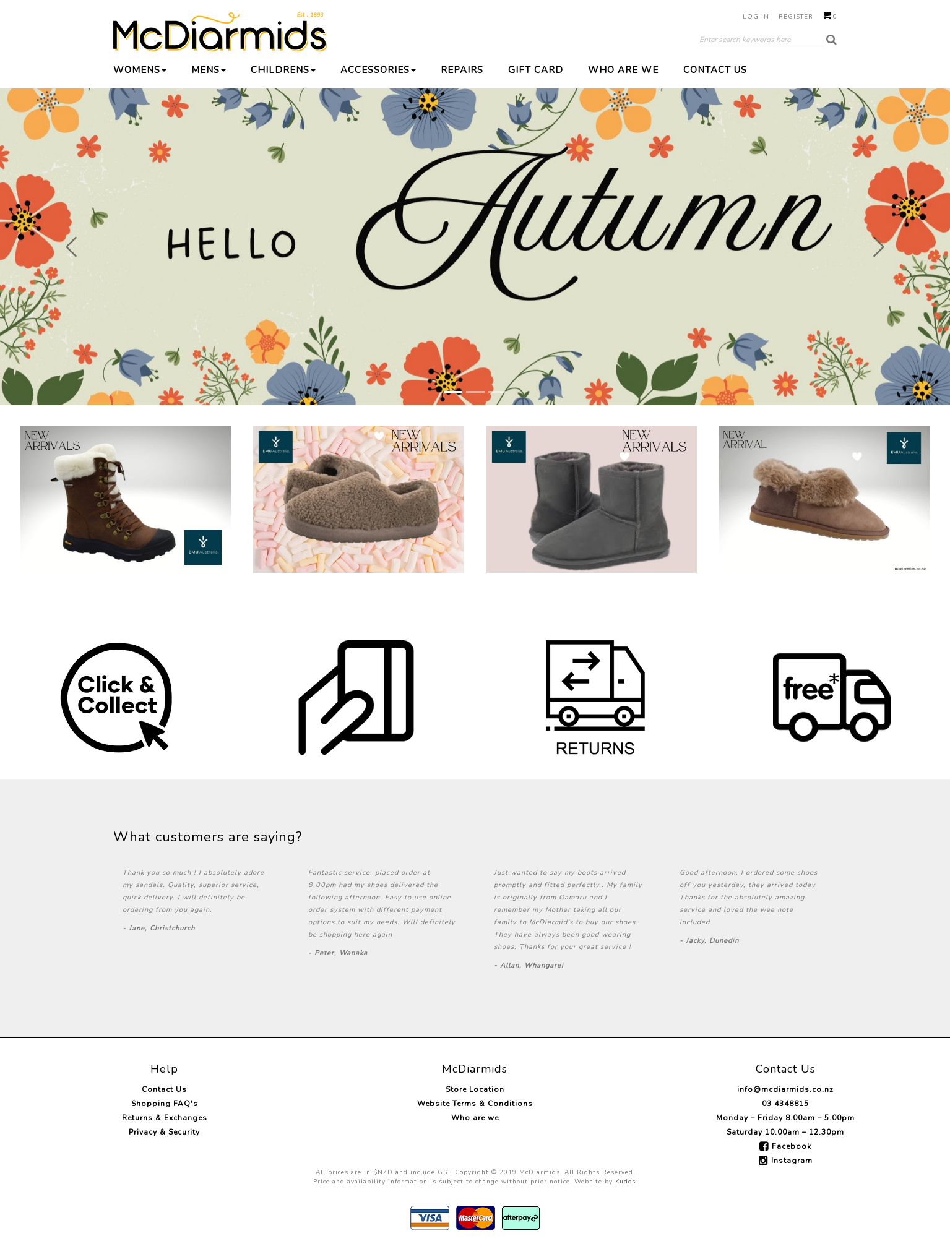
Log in (756, 16)
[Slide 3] (497, 392)
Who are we (623, 70)
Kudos (625, 1181)
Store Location (475, 1089)
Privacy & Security (164, 1132)
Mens (208, 70)
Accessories (378, 70)
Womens (139, 70)
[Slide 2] (475, 392)
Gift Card (535, 70)
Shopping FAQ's (164, 1104)
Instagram (792, 1160)
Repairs (462, 70)
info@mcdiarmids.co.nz (785, 1089)
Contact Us (715, 70)
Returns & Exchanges (164, 1118)
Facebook (791, 1146)
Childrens (283, 70)
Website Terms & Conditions (475, 1104)
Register (796, 16)
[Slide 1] (453, 392)
